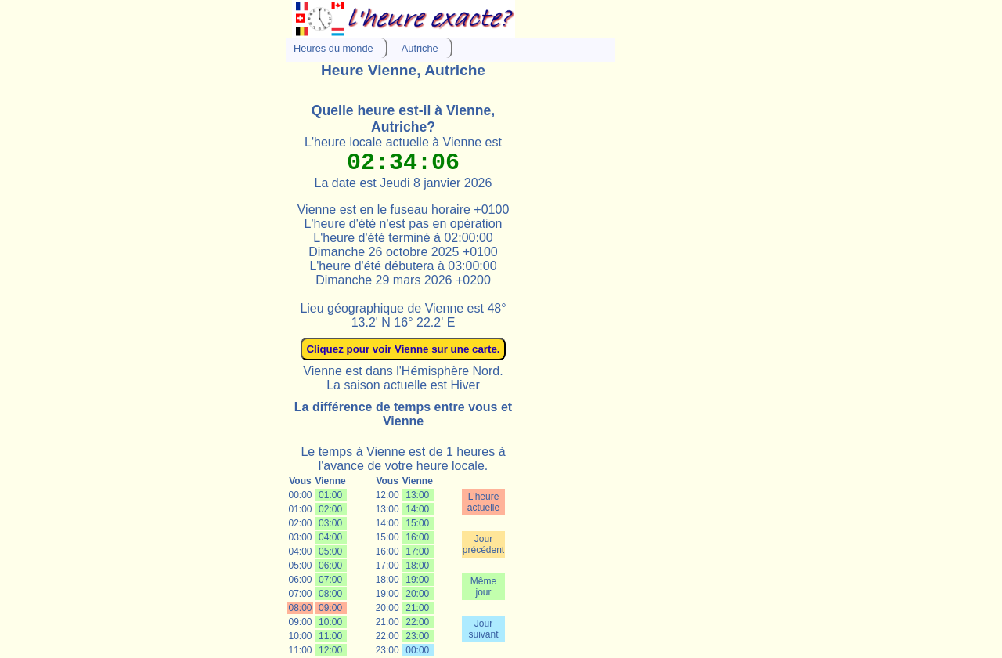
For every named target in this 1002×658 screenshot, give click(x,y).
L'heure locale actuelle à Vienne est (403, 142)
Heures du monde (333, 48)
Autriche (420, 48)
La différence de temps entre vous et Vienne (403, 414)
